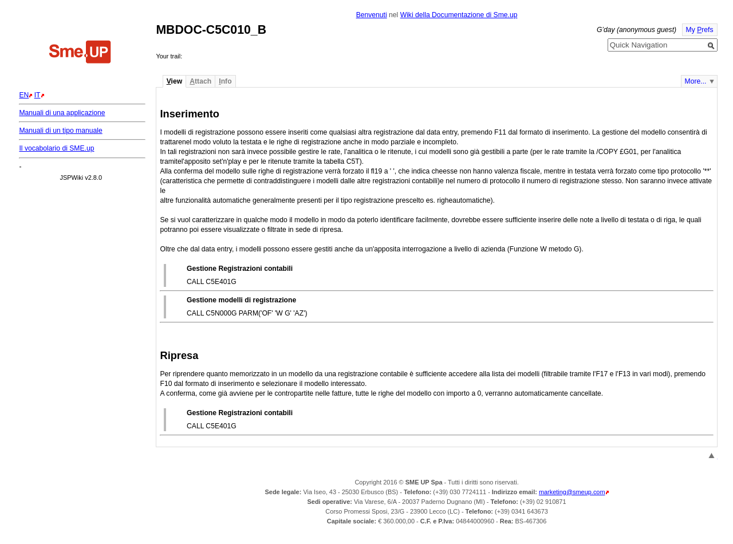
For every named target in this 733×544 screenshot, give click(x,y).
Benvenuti (371, 15)
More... (696, 81)
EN (24, 95)
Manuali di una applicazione (62, 113)
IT (37, 95)
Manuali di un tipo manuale (60, 131)
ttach (200, 81)
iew (174, 81)
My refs (700, 30)
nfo (225, 81)
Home (80, 53)
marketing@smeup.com (572, 491)
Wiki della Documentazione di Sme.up (459, 15)
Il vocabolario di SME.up (56, 148)
